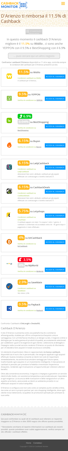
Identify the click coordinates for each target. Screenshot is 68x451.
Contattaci (37, 443)
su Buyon (29, 141)
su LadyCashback (33, 163)
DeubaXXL (35, 323)
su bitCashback (30, 237)
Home (28, 443)
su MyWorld (28, 265)
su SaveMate (30, 282)
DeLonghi (25, 323)
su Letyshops (31, 211)
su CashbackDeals (34, 187)
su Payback (29, 304)
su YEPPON (29, 94)
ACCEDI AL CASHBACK (55, 76)
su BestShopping (33, 122)
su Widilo (29, 72)
